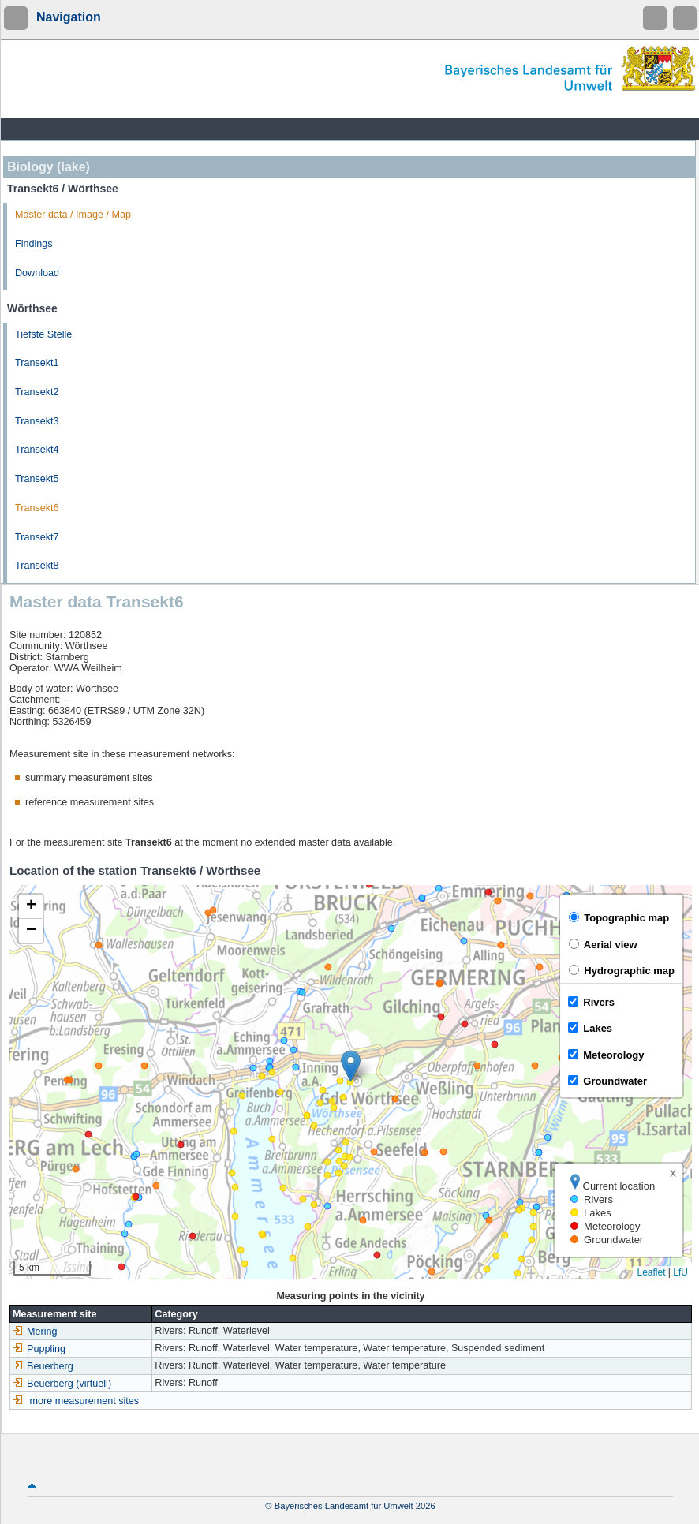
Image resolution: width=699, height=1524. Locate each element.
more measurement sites (85, 1400)
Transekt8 (37, 565)
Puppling (39, 1348)
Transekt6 (37, 508)
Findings (34, 243)
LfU (680, 1272)
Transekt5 (37, 478)
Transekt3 (37, 421)
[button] (351, 1066)
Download (37, 272)
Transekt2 (37, 392)
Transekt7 (37, 537)
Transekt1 (37, 362)
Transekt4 (37, 449)
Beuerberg (43, 1366)
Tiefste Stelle (43, 334)
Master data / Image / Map (73, 214)
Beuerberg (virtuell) (62, 1383)
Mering (35, 1331)
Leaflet (651, 1272)
